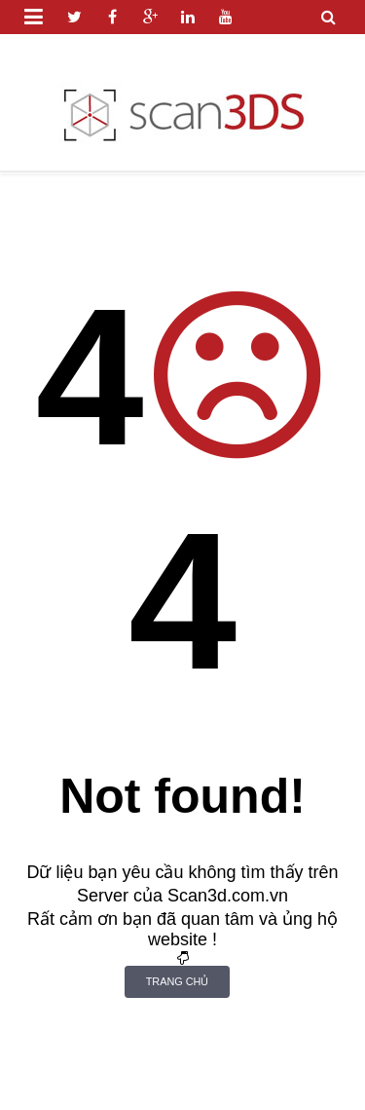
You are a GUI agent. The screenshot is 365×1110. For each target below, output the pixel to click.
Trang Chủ (177, 981)
